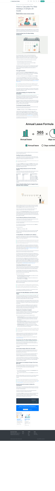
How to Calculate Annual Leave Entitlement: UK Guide (19, 419)
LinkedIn (36, 401)
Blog (18, 4)
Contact (29, 434)
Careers (29, 435)
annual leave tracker (30, 115)
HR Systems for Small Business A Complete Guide (27, 419)
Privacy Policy (35, 433)
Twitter (33, 401)
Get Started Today (25, 409)
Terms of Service (36, 434)
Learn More (30, 409)
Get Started (42, 1)
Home (17, 4)
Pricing (23, 433)
